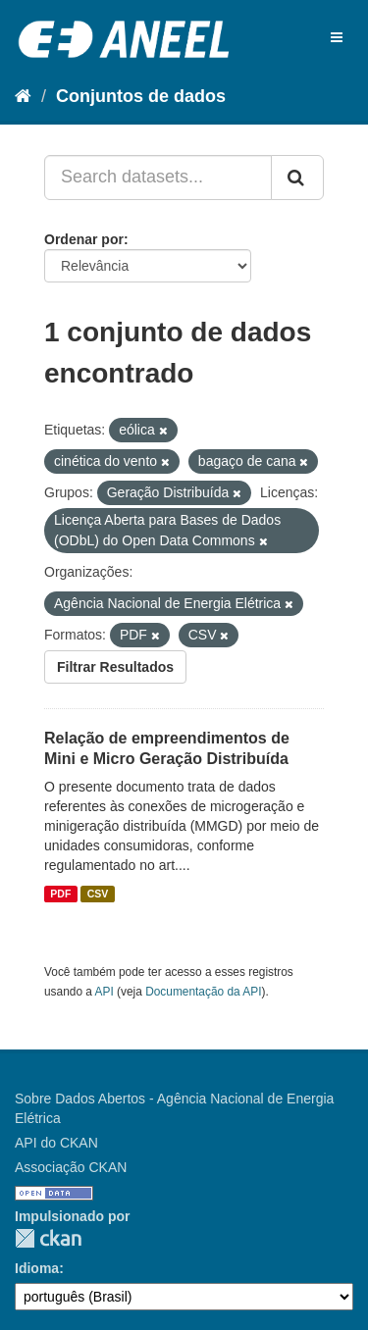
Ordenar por (84, 239)
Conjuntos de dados (141, 96)
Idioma (37, 1268)
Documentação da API (203, 991)
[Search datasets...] (158, 177)
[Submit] (297, 177)
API (104, 991)
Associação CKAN (71, 1167)
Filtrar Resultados (115, 667)
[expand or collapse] (336, 37)
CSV (98, 893)
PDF (60, 893)
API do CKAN (56, 1143)
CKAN (48, 1238)
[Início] (23, 96)
